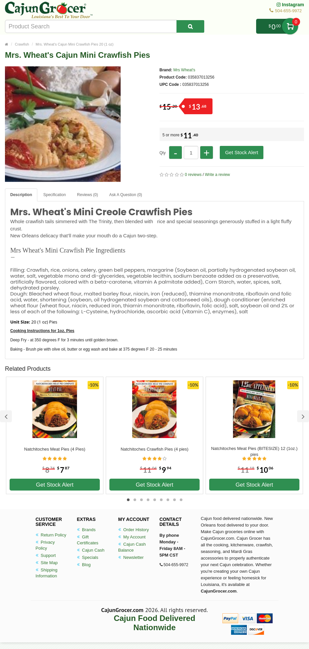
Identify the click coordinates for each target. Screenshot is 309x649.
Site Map (47, 562)
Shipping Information (47, 572)
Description (21, 194)
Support (46, 555)
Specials (87, 557)
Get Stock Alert (241, 152)
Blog (84, 564)
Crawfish (22, 44)
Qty (163, 153)
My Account (132, 536)
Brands (86, 529)
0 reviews (193, 174)
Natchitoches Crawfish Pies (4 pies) (154, 449)
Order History (133, 529)
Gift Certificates (87, 539)
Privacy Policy (45, 545)
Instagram (290, 4)
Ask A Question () (125, 194)
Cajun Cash (91, 550)
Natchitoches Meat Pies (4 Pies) (54, 449)
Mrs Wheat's (184, 70)
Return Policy (51, 534)
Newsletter (131, 557)
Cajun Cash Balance (132, 547)
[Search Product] (190, 26)
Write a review (217, 174)
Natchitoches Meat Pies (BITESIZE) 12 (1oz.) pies (254, 451)
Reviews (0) (87, 194)
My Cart (290, 26)
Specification (54, 194)
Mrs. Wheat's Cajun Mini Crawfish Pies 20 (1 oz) (75, 44)
